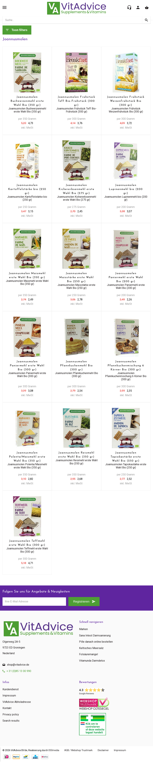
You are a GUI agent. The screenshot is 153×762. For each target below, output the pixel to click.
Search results (11, 720)
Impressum (9, 695)
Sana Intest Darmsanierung (95, 635)
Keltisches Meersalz (91, 648)
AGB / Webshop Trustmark (79, 750)
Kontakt (7, 708)
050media (53, 750)
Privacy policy (11, 714)
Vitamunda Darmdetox (92, 660)
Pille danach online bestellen (96, 641)
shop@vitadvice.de (18, 664)
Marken (83, 629)
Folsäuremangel (88, 654)
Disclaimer (104, 750)
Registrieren (81, 601)
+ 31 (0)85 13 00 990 (19, 671)
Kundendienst (11, 689)
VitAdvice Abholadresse (17, 701)
